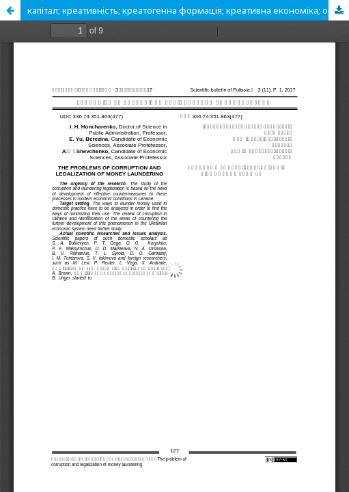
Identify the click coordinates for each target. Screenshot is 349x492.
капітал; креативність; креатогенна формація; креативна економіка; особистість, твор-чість (188, 10)
